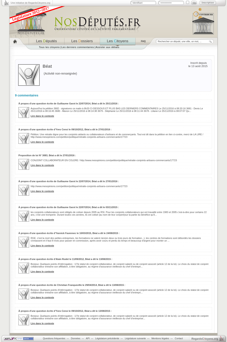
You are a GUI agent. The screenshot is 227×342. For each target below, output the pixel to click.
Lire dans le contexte (42, 116)
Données (75, 338)
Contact (179, 338)
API (88, 338)
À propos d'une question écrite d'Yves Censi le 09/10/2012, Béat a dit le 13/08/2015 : (65, 311)
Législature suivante (135, 338)
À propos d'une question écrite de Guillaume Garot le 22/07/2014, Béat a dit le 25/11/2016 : (68, 103)
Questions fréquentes (54, 338)
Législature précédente (107, 338)
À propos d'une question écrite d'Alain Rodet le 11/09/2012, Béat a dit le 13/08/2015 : (65, 259)
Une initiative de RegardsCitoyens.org (30, 3)
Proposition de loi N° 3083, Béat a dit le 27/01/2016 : (47, 155)
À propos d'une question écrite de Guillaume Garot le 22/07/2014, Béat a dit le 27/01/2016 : (68, 181)
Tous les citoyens (49, 47)
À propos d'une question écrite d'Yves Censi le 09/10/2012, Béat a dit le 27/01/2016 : (65, 129)
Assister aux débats (107, 47)
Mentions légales (160, 338)
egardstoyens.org (204, 338)
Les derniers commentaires (77, 47)
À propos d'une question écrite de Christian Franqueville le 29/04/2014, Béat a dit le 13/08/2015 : (71, 285)
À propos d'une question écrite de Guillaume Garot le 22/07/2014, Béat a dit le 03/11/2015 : (68, 207)
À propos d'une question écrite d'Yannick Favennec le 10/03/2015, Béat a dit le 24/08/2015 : (68, 233)
